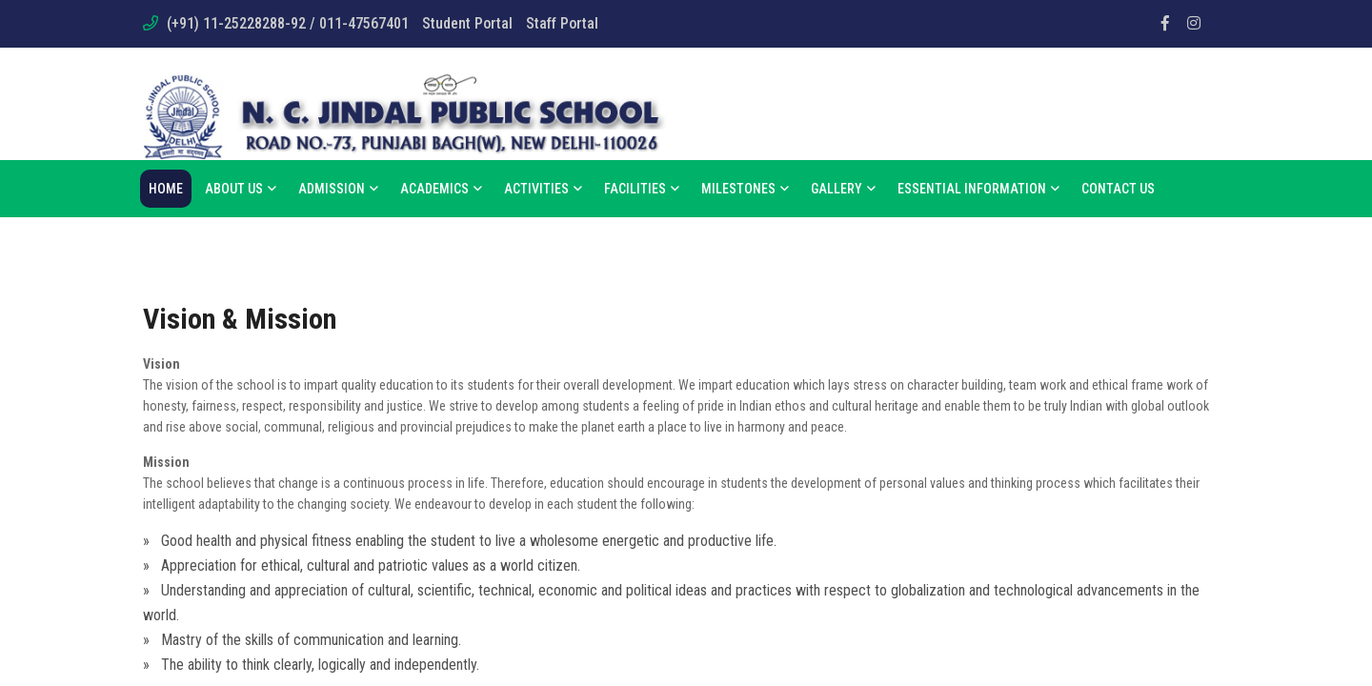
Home (166, 188)
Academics (441, 188)
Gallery (843, 188)
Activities (543, 188)
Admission (338, 188)
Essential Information (978, 188)
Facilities (641, 188)
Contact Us (1118, 188)
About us (240, 188)
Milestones (745, 188)
